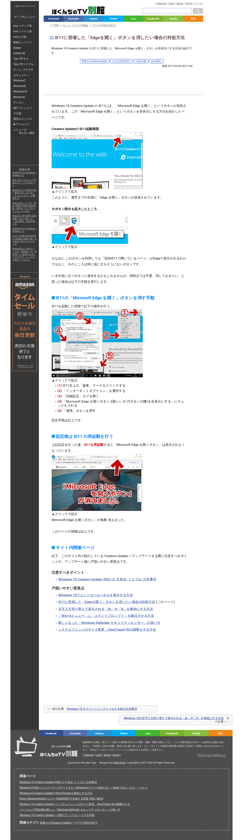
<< (195, 3)
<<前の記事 (141, 61)
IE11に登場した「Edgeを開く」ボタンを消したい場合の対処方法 (106, 602)
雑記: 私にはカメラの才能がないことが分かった (24, 183)
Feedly (173, 18)
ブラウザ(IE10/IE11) (121, 61)
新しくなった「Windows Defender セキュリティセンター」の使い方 (109, 623)
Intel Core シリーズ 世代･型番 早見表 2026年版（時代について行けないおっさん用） (24, 207)
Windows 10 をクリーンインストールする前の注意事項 (102, 709)
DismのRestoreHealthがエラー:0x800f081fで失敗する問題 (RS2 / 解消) (61, 798)
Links (171, 3)
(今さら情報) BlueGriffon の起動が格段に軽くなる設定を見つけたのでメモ (24, 240)
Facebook (53, 18)
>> (200, 3)
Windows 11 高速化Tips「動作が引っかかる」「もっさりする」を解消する (24, 194)
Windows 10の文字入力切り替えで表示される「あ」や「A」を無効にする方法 (174, 718)
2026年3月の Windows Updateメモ (24, 174)
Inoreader (73, 18)
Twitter (114, 18)
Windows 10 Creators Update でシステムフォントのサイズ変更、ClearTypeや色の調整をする (75, 804)
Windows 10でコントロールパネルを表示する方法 (95, 595)
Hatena (93, 18)
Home (189, 3)
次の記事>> (156, 61)
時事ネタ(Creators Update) (94, 61)
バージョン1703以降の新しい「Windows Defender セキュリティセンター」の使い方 (70, 809)
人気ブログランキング (24, 6)
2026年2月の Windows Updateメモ (24, 230)
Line (133, 18)
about (180, 3)
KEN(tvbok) (119, 762)
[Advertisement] (123, 78)
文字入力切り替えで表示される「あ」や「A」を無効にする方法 (105, 609)
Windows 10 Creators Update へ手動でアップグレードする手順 (57, 815)
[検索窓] (167, 10)
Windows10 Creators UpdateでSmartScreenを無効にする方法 (56, 793)
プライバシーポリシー (211, 755)
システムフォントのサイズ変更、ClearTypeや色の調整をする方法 (107, 629)
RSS (193, 18)
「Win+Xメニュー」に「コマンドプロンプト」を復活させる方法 (106, 616)
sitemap (161, 3)
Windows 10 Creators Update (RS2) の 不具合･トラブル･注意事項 (107, 579)
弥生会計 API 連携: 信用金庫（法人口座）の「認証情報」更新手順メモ (24, 219)
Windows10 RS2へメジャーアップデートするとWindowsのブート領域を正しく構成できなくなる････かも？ (84, 787)
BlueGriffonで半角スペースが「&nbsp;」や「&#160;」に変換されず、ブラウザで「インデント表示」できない (24, 254)
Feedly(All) (153, 18)
